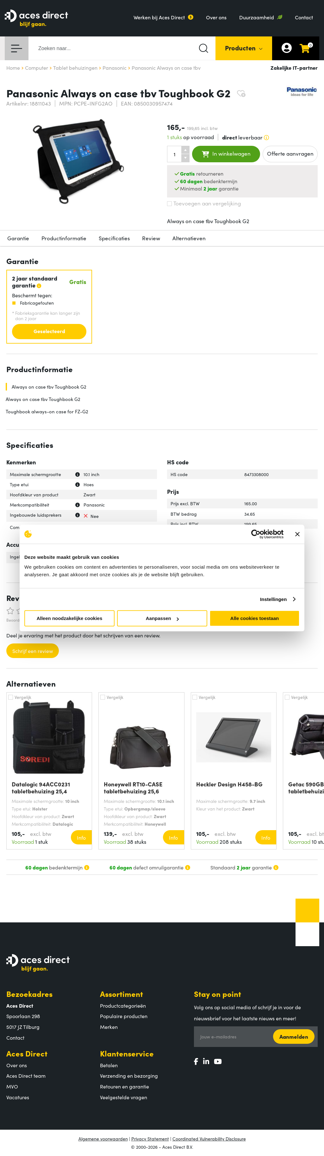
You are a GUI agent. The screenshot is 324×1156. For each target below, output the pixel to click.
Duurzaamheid (256, 17)
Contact (304, 17)
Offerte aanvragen (290, 153)
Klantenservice (127, 1053)
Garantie (18, 238)
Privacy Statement (150, 1138)
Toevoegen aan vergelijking (204, 203)
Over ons (216, 17)
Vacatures (17, 1097)
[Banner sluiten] (297, 534)
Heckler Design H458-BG (229, 784)
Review (151, 238)
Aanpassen (162, 618)
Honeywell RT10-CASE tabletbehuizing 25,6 (133, 788)
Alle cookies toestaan (254, 618)
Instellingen (273, 599)
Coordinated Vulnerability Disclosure (209, 1138)
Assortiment (121, 993)
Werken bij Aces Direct (159, 17)
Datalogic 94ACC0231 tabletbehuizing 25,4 (41, 788)
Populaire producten (123, 1015)
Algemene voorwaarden (103, 1138)
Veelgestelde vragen (123, 1097)
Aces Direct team (26, 1075)
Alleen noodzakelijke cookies (70, 618)
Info (81, 837)
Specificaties (114, 238)
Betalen (109, 1065)
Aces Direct (26, 1053)
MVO (12, 1086)
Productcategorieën (123, 1005)
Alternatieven (189, 238)
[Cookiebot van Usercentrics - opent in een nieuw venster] (256, 534)
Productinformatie (63, 238)
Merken (109, 1026)
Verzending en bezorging (129, 1075)
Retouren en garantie (124, 1086)
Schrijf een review (32, 650)
